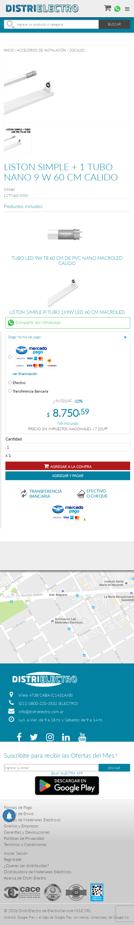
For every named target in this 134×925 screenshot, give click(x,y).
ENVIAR (114, 768)
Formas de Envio (19, 813)
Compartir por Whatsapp (34, 323)
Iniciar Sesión (16, 853)
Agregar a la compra (67, 466)
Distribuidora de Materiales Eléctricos (37, 871)
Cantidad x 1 (67, 447)
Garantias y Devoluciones (27, 831)
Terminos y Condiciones (25, 844)
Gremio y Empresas (21, 825)
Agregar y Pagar (67, 475)
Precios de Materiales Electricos (32, 819)
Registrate (12, 859)
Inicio (9, 50)
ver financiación (24, 374)
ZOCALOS (77, 50)
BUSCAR (114, 24)
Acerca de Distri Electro (25, 877)
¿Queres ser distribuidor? (26, 865)
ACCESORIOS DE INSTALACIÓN (41, 50)
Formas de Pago (18, 807)
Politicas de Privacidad (24, 838)
